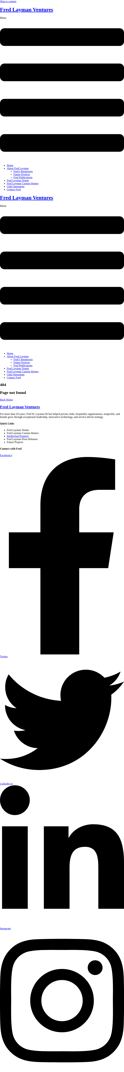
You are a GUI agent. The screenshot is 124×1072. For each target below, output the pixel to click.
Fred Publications (22, 177)
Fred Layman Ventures (26, 10)
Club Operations (15, 186)
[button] (62, 88)
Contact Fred (14, 189)
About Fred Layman (18, 168)
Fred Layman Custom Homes (23, 183)
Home (10, 165)
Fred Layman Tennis (18, 180)
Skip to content (8, 1)
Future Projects (21, 174)
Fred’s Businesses (23, 171)
